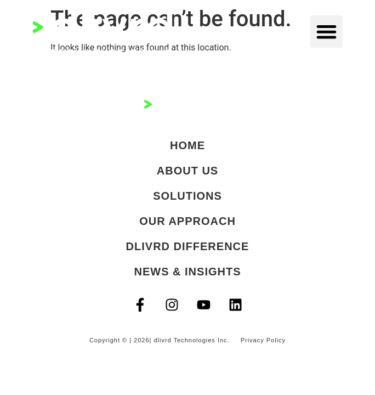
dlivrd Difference (187, 246)
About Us (187, 171)
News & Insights (187, 272)
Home (187, 145)
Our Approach (187, 221)
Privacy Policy (263, 340)
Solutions (187, 196)
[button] (326, 31)
